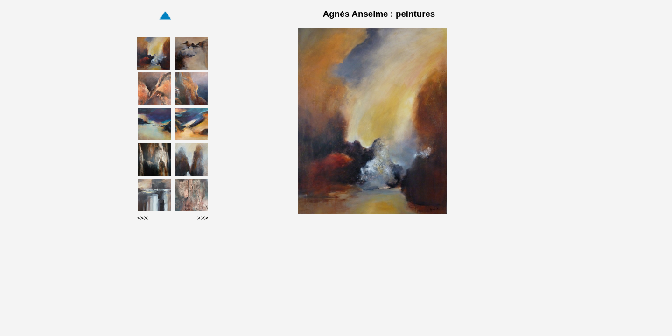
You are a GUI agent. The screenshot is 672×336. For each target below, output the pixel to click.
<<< (143, 218)
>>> (202, 218)
